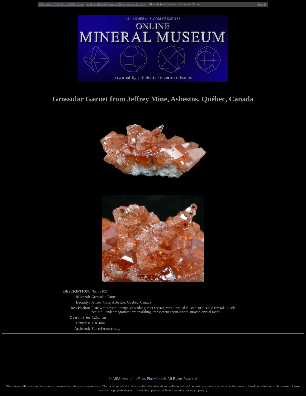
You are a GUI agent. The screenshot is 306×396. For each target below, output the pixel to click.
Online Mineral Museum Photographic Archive (116, 4)
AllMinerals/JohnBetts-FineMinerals (61, 4)
